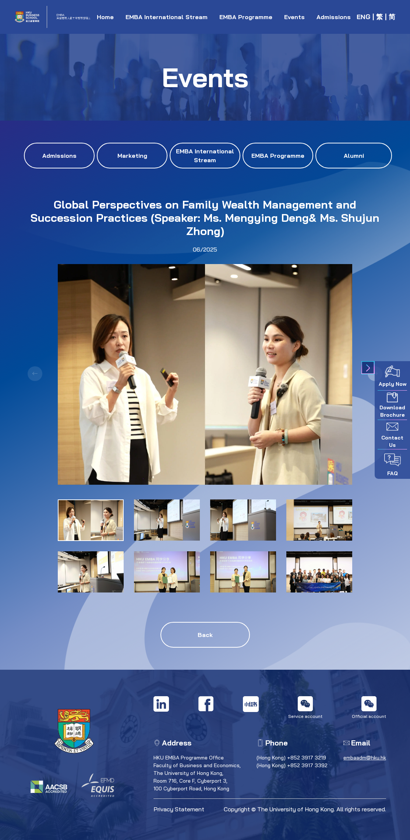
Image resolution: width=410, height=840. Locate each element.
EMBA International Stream (167, 17)
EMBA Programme (245, 17)
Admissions (334, 17)
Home (105, 17)
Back (205, 634)
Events (294, 17)
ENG (363, 17)
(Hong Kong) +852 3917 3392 (292, 765)
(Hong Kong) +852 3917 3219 (291, 757)
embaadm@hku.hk (364, 757)
